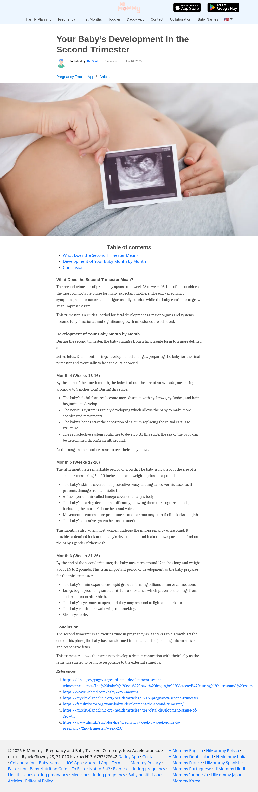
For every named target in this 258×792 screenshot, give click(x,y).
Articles (105, 77)
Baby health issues (145, 774)
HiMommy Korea (184, 781)
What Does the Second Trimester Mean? (100, 255)
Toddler (114, 19)
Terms (118, 762)
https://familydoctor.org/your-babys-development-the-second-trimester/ (123, 704)
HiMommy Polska (222, 750)
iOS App (74, 762)
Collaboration (180, 19)
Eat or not (17, 768)
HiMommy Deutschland (191, 756)
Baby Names (208, 19)
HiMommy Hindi (229, 768)
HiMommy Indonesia (188, 774)
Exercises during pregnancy (139, 768)
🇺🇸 (226, 19)
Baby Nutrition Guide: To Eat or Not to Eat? (70, 768)
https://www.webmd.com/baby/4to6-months (100, 692)
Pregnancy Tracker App (75, 77)
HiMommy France (185, 762)
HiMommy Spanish (223, 762)
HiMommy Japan (227, 774)
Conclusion (73, 267)
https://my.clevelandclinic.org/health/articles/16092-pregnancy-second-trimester (130, 698)
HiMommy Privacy (144, 762)
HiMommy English (186, 750)
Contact (157, 19)
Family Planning (39, 19)
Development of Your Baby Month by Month (104, 261)
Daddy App (135, 19)
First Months (92, 19)
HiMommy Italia (231, 756)
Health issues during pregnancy (38, 774)
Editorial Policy (39, 781)
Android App (97, 762)
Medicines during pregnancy (98, 774)
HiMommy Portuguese (190, 768)
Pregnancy (66, 19)
